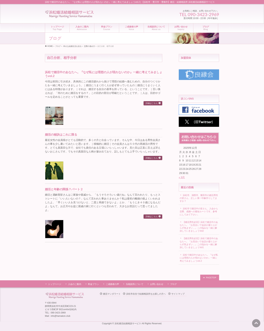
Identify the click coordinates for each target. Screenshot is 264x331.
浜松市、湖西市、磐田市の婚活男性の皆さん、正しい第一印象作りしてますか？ (199, 198)
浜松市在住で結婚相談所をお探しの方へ (146, 294)
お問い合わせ (156, 284)
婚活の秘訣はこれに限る (61, 134)
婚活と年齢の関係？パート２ (64, 189)
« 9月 (182, 177)
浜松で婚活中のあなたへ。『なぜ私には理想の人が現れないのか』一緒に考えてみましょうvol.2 (199, 258)
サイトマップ (178, 294)
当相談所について (134, 284)
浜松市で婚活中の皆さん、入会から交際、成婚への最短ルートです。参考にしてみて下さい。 (199, 211)
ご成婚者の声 (112, 284)
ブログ (173, 284)
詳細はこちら (152, 103)
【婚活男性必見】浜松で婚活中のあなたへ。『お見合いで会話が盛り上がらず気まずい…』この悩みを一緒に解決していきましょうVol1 (199, 243)
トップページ (54, 284)
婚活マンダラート (112, 294)
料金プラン (93, 284)
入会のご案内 (74, 284)
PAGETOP (211, 277)
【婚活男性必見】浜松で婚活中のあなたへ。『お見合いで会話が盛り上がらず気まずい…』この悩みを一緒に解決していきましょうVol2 (199, 226)
